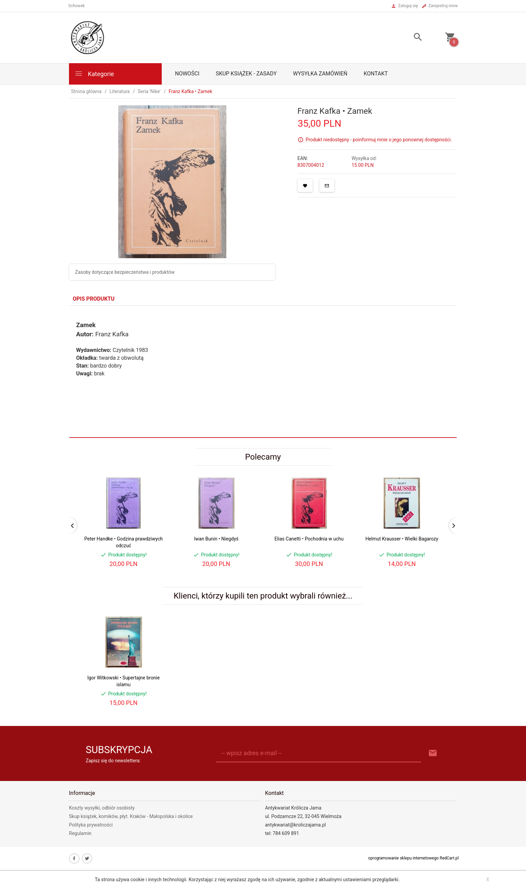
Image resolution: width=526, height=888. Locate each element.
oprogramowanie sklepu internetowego (403, 858)
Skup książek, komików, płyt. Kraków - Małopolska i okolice (131, 816)
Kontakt (376, 73)
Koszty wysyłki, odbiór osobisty (102, 808)
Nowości (187, 73)
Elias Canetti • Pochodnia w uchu (309, 538)
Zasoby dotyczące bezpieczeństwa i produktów (125, 272)
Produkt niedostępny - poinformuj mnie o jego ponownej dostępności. (378, 139)
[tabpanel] (263, 371)
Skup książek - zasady (246, 73)
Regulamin (80, 833)
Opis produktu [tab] (94, 299)
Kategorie (94, 73)
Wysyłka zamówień (320, 73)
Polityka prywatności (91, 825)
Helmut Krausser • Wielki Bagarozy (401, 538)
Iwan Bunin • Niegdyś (216, 538)
